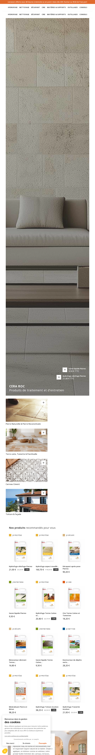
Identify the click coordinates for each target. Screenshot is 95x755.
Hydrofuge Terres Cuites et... (46, 616)
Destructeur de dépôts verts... (72, 663)
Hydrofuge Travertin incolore (71, 710)
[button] (76, 8)
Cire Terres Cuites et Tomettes (71, 616)
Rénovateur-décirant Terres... (17, 663)
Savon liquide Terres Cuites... (44, 663)
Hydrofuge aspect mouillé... (47, 568)
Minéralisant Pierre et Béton (18, 710)
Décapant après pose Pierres (71, 569)
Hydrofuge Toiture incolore (47, 709)
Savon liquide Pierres (77, 370)
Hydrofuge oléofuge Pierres (74, 377)
